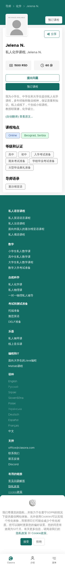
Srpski (12, 392)
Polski (12, 403)
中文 (11, 431)
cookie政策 (15, 492)
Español (13, 420)
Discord (13, 464)
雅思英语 (13, 316)
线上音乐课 (15, 343)
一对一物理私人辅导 (20, 295)
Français (13, 425)
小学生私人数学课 (19, 251)
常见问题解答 (16, 480)
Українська (15, 408)
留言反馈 (13, 458)
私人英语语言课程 (19, 217)
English (12, 381)
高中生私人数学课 (19, 256)
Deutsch (13, 414)
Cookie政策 (39, 533)
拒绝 (39, 541)
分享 (52, 34)
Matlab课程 (15, 366)
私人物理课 (15, 289)
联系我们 (13, 453)
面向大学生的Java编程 (22, 360)
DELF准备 (14, 321)
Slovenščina (15, 397)
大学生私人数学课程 (20, 262)
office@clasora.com (21, 447)
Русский (13, 386)
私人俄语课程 (16, 234)
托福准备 (13, 310)
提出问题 (32, 77)
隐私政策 (13, 486)
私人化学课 (15, 284)
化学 (18, 6)
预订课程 (53, 19)
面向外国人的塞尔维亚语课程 (26, 229)
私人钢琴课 (15, 338)
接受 (26, 541)
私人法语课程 (16, 223)
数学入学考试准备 (19, 267)
